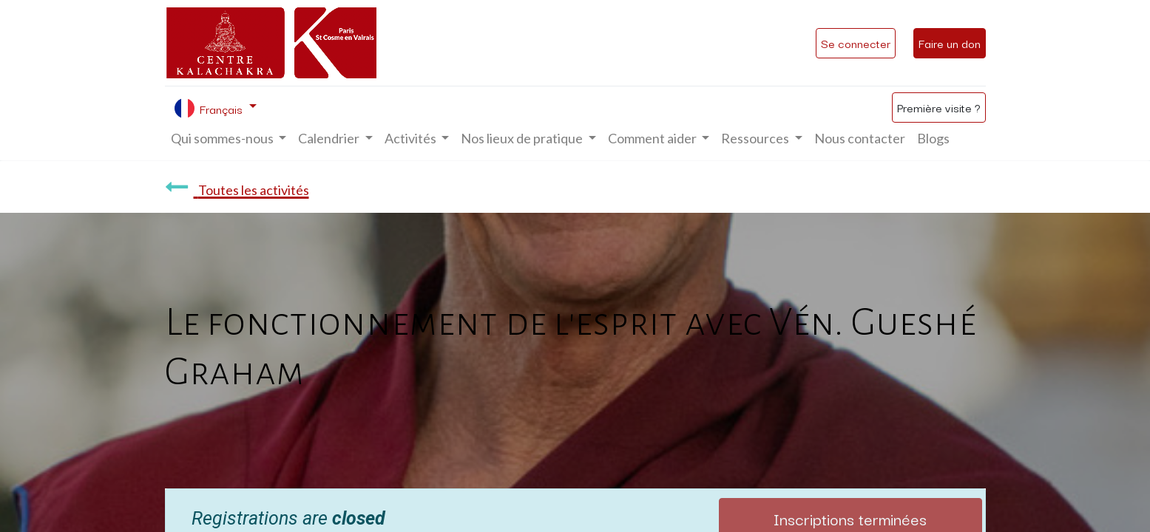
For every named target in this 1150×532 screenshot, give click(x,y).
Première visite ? (939, 107)
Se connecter (855, 43)
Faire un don (950, 43)
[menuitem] (859, 138)
